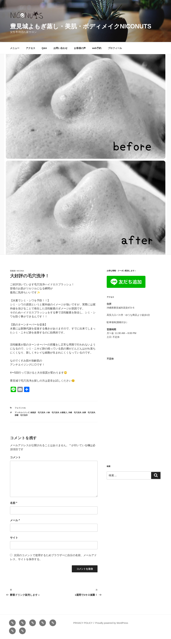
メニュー (14, 48)
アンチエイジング (22, 412)
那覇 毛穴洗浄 (21, 415)
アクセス (30, 48)
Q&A (44, 48)
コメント (15, 457)
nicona (20, 271)
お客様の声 (80, 48)
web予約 (96, 48)
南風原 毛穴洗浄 (37, 412)
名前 (13, 503)
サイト (14, 537)
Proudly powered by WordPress (111, 623)
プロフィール (115, 48)
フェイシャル (20, 408)
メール (15, 520)
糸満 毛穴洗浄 (88, 412)
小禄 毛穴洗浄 (52, 412)
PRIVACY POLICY (83, 623)
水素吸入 (63, 412)
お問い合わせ (60, 48)
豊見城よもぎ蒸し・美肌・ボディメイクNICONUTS (80, 26)
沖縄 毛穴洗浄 (74, 412)
